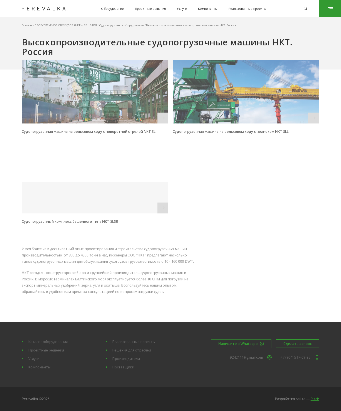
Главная (27, 25)
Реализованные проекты (247, 9)
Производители (126, 358)
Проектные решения (150, 9)
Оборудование (112, 9)
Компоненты (207, 9)
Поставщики (123, 367)
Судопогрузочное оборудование (121, 25)
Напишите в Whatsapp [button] (241, 343)
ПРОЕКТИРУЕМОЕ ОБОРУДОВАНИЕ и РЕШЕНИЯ (66, 25)
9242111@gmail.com (251, 357)
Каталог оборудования (48, 341)
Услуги (182, 9)
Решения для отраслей (131, 350)
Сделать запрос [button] (297, 343)
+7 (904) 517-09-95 (299, 357)
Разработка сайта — (297, 398)
